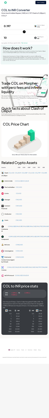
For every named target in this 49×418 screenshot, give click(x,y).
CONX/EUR (17, 267)
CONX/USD (10, 267)
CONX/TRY (37, 267)
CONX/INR (44, 267)
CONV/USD (19, 251)
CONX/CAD (31, 267)
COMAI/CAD (32, 226)
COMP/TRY (39, 236)
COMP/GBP (25, 236)
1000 (9, 331)
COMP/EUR (18, 236)
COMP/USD (12, 236)
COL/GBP (25, 173)
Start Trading (40, 2)
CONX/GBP (24, 267)
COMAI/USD (11, 226)
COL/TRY (38, 173)
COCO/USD (18, 181)
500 (10, 329)
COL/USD (11, 173)
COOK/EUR (25, 275)
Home (18, 349)
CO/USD (18, 193)
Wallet (35, 349)
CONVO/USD (20, 257)
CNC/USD (19, 220)
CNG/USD (19, 199)
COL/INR (44, 173)
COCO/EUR (25, 181)
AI (25, 349)
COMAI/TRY (38, 226)
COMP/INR (45, 236)
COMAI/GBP (25, 226)
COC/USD (19, 187)
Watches (30, 349)
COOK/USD (18, 275)
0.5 (10, 313)
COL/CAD (31, 173)
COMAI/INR (45, 226)
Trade (22, 349)
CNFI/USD (19, 206)
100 (10, 326)
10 (10, 321)
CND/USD (19, 214)
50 (10, 324)
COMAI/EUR (18, 226)
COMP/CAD (32, 236)
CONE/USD (19, 245)
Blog (39, 349)
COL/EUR (18, 173)
